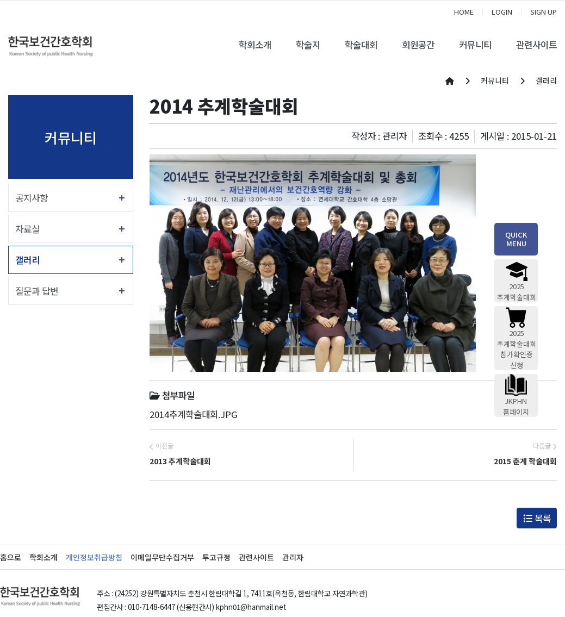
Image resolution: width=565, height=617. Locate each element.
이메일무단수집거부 (162, 557)
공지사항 (31, 197)
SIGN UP (543, 12)
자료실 (27, 228)
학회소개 (255, 44)
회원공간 (418, 44)
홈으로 (10, 557)
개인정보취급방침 (94, 557)
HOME (464, 12)
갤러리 (27, 259)
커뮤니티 (475, 44)
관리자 (292, 557)
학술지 (308, 44)
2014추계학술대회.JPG (194, 414)
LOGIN (502, 12)
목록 (537, 518)
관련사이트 (536, 44)
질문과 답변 (36, 290)
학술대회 (361, 44)
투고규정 (216, 557)
